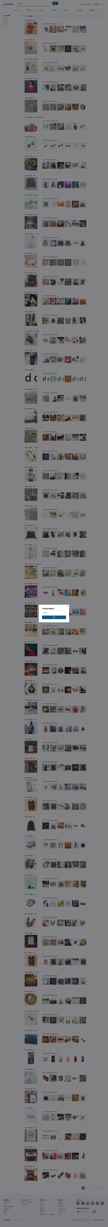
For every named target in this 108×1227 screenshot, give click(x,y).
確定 (54, 617)
